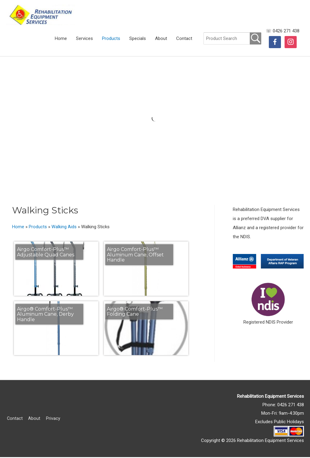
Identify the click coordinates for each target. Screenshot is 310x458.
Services (84, 42)
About (161, 42)
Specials (137, 42)
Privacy (53, 419)
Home (61, 42)
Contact (184, 42)
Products (111, 42)
